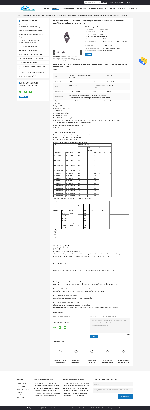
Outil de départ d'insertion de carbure (32, 66)
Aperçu (46, 8)
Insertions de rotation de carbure (30, 54)
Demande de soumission (116, 2)
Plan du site (20, 397)
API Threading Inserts (26, 50)
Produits (55, 8)
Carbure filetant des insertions (29, 31)
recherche (104, 2)
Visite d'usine (81, 8)
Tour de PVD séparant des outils (90, 307)
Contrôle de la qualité (97, 8)
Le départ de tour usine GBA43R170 (109, 307)
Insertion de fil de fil (26, 76)
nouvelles (121, 8)
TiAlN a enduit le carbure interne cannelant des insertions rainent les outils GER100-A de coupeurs (77, 384)
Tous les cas (132, 8)
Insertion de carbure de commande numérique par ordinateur (31, 26)
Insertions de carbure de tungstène (31, 35)
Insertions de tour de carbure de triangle (71, 307)
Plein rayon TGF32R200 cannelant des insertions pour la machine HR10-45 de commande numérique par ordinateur (76, 390)
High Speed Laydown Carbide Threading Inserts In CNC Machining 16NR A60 (47, 394)
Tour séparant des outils (37, 15)
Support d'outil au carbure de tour (30, 72)
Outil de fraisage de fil (26, 46)
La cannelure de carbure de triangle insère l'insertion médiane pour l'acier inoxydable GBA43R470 (107, 361)
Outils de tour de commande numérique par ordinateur (29, 41)
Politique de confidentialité (34, 408)
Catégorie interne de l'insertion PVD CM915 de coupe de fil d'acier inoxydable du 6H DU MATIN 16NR (47, 384)
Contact (112, 8)
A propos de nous (67, 8)
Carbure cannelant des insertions (30, 58)
